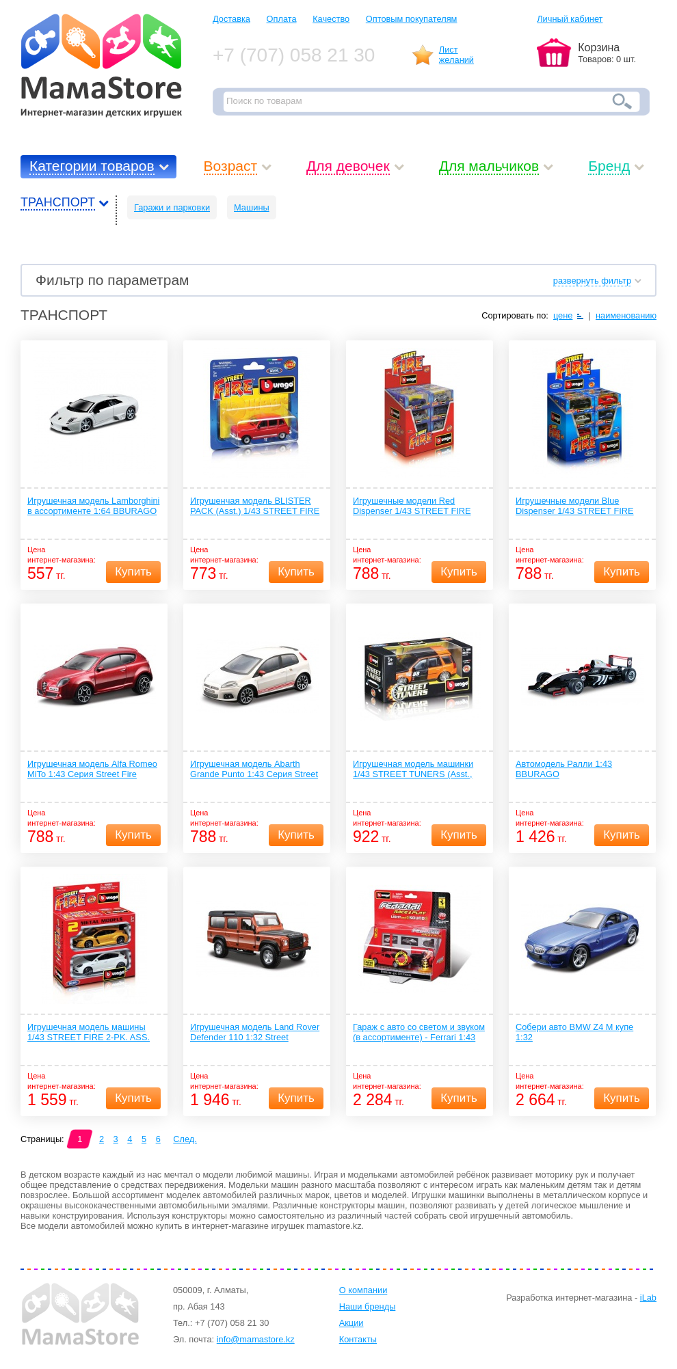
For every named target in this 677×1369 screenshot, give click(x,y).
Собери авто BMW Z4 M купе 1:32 (574, 1032)
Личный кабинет (569, 19)
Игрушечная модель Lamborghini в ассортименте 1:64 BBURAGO (93, 506)
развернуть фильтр (592, 280)
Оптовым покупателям (411, 19)
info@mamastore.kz (256, 1339)
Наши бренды (367, 1306)
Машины (251, 207)
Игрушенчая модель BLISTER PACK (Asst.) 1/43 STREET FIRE (254, 506)
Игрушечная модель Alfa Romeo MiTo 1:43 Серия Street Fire (92, 769)
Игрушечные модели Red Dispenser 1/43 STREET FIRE (412, 506)
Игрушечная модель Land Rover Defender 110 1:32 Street (254, 1032)
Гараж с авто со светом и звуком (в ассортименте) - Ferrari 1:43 (419, 1032)
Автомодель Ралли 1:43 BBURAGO (564, 769)
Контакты (358, 1339)
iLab (648, 1297)
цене (563, 315)
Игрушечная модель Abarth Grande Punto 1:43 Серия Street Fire (254, 770)
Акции (351, 1323)
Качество (331, 19)
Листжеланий (456, 54)
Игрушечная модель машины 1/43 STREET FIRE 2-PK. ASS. (88, 1032)
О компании (363, 1290)
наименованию (626, 315)
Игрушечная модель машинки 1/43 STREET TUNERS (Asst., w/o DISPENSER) (413, 770)
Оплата (282, 19)
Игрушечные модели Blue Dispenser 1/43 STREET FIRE (575, 506)
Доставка (231, 19)
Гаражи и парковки (172, 207)
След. (185, 1139)
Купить (133, 571)
